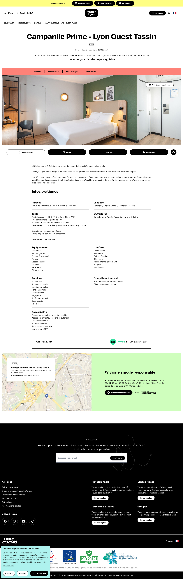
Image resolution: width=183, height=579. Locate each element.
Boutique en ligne (58, 3)
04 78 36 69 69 (25, 152)
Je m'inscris (117, 458)
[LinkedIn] (23, 521)
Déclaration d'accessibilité (13, 494)
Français (173, 541)
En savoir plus (100, 498)
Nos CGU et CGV (9, 498)
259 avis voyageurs (138, 342)
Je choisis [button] (22, 573)
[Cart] (169, 13)
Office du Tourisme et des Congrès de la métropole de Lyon (84, 575)
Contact (37, 71)
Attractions (125, 3)
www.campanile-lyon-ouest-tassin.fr (25, 375)
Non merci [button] (9, 573)
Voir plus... (36, 304)
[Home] (91, 13)
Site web (108, 152)
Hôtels (37, 23)
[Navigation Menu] (8, 13)
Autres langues (8, 502)
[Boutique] (157, 13)
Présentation (53, 71)
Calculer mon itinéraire (118, 392)
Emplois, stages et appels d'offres (17, 491)
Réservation (149, 152)
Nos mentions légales (11, 506)
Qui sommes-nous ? (10, 487)
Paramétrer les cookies (123, 575)
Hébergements (24, 23)
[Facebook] (5, 521)
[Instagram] (14, 521)
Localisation (91, 71)
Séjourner (9, 23)
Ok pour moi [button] (39, 573)
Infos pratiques (72, 71)
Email (67, 152)
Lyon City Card (104, 3)
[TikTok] (32, 521)
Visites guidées (82, 3)
